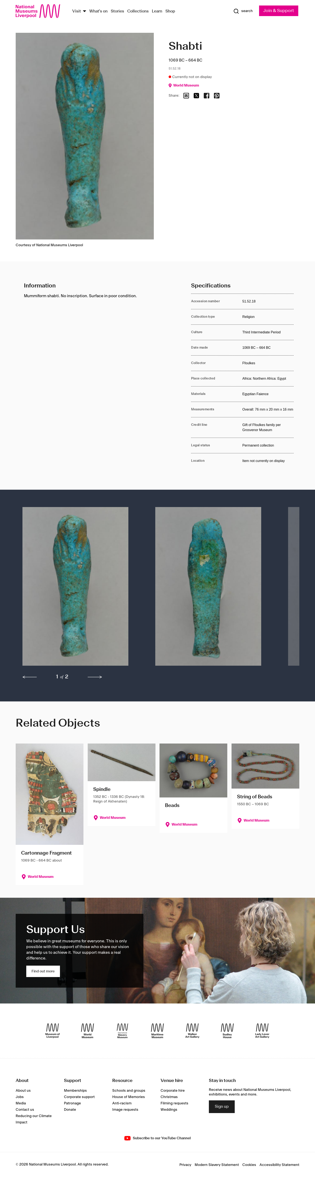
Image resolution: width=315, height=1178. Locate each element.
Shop (170, 11)
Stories (117, 11)
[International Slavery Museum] (122, 1030)
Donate (70, 1110)
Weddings (169, 1110)
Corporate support (79, 1097)
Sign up (222, 1107)
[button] (80, 588)
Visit (76, 11)
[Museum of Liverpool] (52, 1030)
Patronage (72, 1103)
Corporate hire (173, 1091)
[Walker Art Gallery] (192, 1030)
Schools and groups (128, 1091)
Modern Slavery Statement (217, 1165)
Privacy (185, 1165)
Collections (138, 11)
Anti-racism (122, 1103)
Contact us (25, 1110)
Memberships (75, 1091)
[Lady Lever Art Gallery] (262, 1030)
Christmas (169, 1097)
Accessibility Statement (279, 1165)
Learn (157, 11)
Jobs (20, 1097)
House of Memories (128, 1097)
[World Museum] (87, 1030)
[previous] (29, 677)
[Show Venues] (84, 11)
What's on (98, 11)
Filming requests (174, 1103)
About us (23, 1091)
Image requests (125, 1110)
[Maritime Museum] (157, 1030)
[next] (95, 677)
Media (21, 1103)
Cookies (249, 1165)
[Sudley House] (227, 1030)
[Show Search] (243, 11)
